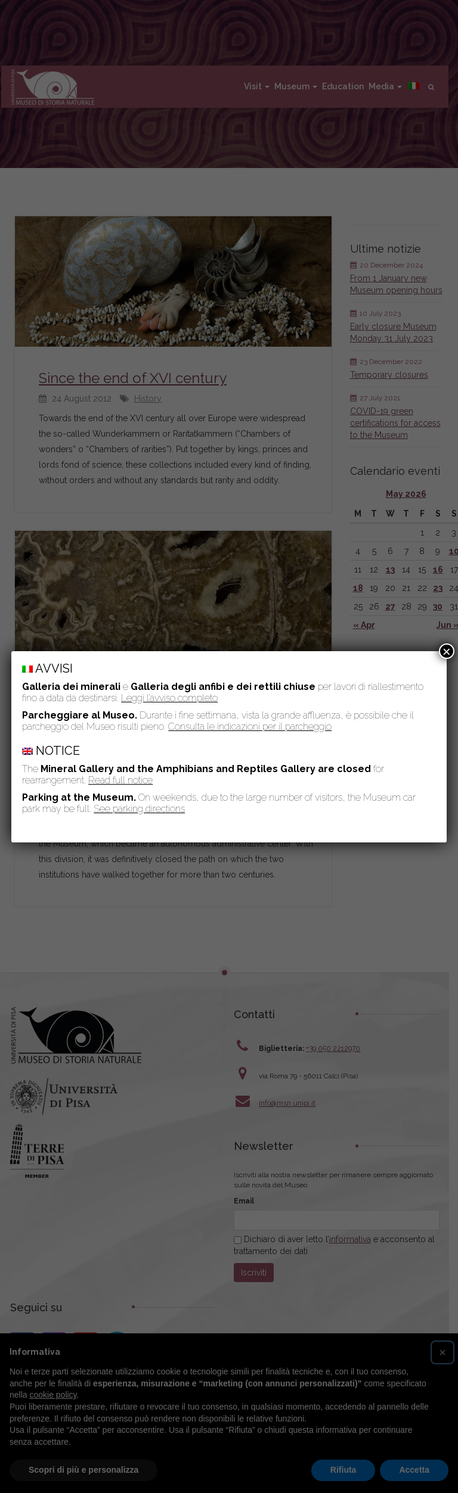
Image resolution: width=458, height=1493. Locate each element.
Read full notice (120, 780)
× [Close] (446, 651)
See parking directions (139, 808)
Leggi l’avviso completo (169, 698)
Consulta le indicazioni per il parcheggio (250, 726)
